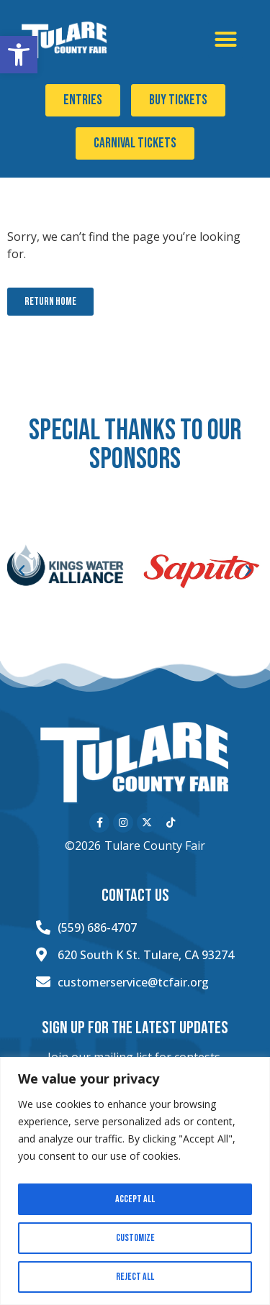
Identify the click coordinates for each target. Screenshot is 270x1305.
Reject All (135, 1276)
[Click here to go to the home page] (65, 40)
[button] (18, 54)
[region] (135, 1181)
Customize (135, 1238)
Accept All (135, 1199)
